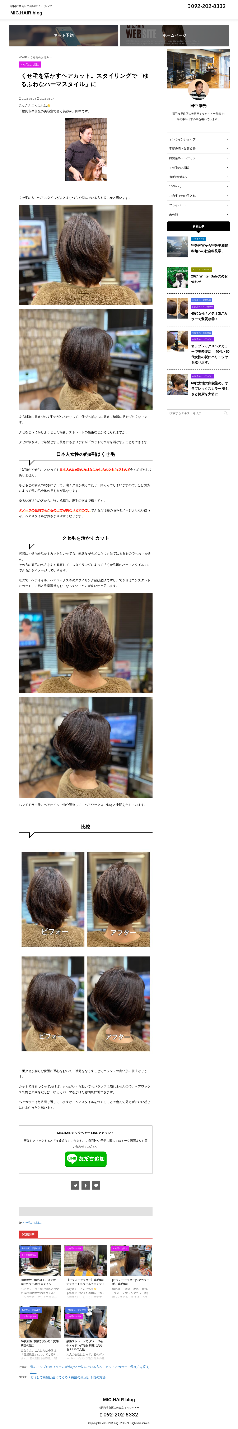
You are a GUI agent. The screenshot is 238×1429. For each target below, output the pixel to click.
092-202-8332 (207, 6)
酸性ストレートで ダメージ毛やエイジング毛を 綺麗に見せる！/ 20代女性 (84, 1345)
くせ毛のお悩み (32, 1222)
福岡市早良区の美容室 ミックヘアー (119, 1407)
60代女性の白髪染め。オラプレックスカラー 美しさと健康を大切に (210, 388)
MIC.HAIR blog (26, 12)
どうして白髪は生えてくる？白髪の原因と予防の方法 (68, 1377)
